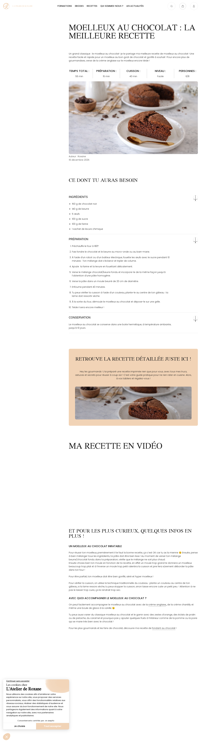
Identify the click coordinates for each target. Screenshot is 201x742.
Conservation (79, 317)
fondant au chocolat (163, 628)
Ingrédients (78, 196)
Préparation (78, 239)
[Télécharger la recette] (133, 403)
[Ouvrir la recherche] (170, 7)
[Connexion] (194, 7)
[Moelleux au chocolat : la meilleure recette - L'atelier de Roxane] (21, 6)
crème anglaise (157, 604)
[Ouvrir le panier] (181, 6)
